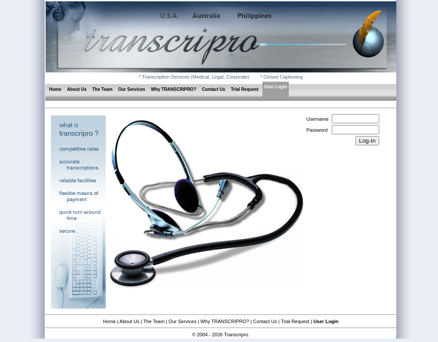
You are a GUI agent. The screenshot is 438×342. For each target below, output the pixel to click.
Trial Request (244, 89)
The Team (102, 89)
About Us (76, 89)
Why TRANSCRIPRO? (173, 89)
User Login (275, 86)
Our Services (131, 89)
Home (55, 89)
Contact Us (213, 89)
